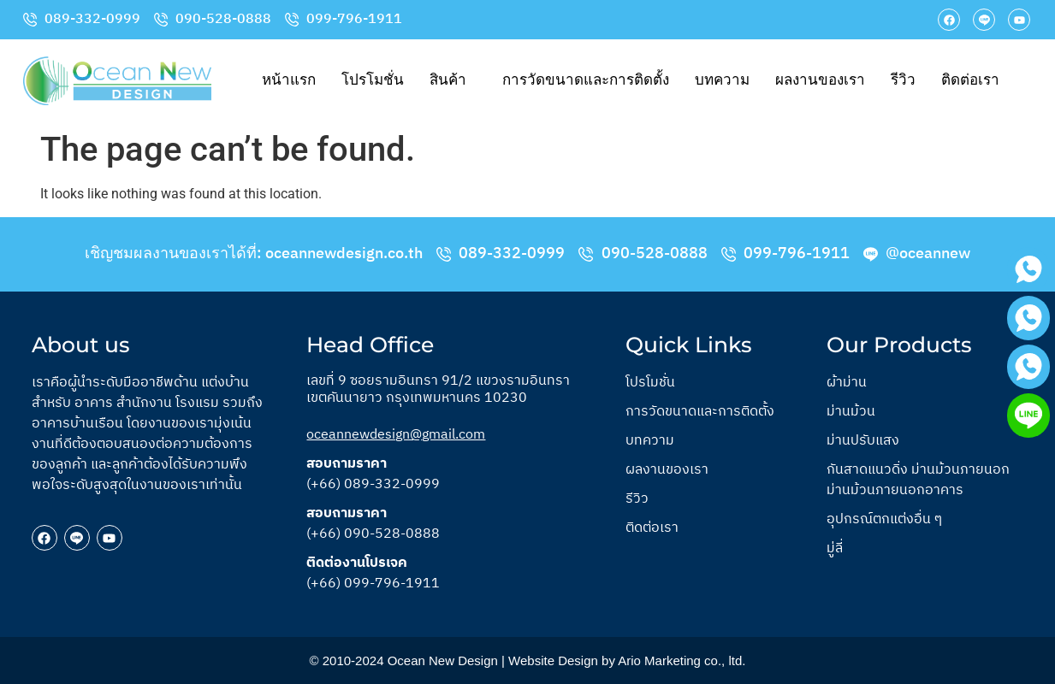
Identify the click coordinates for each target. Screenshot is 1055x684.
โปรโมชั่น (372, 80)
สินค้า (448, 80)
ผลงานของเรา (820, 80)
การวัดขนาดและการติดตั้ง (585, 80)
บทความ (722, 80)
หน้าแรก (289, 80)
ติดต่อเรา (970, 80)
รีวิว (903, 80)
